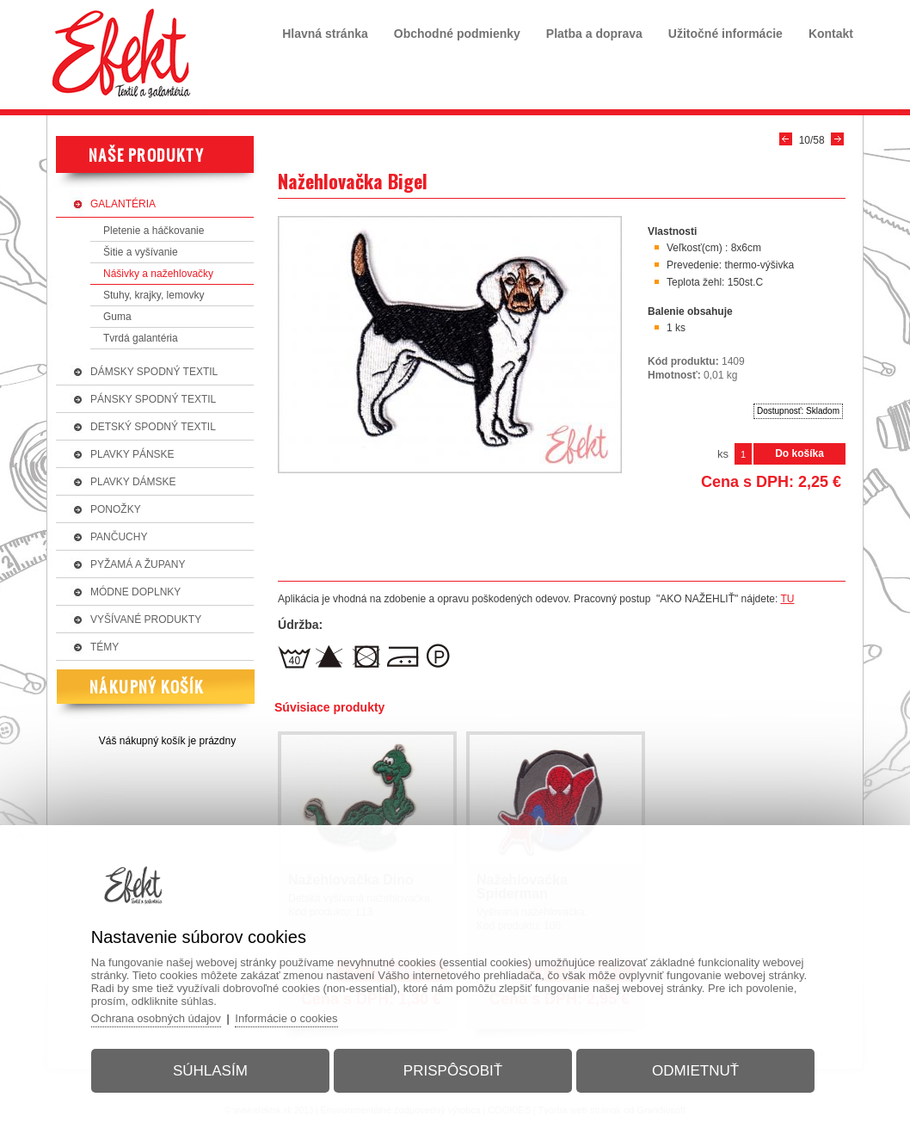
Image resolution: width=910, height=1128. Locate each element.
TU (787, 599)
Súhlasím (210, 1071)
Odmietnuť (695, 1071)
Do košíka (799, 453)
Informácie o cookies (286, 1018)
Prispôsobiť (452, 1071)
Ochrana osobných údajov (156, 1018)
